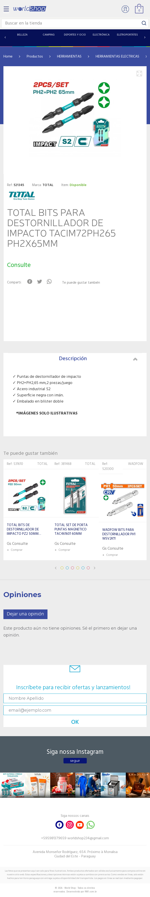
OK (75, 722)
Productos (35, 57)
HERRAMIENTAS (69, 57)
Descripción (98, 358)
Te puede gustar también (81, 283)
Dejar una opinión (25, 614)
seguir (75, 761)
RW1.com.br (91, 891)
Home (8, 57)
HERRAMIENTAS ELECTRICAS (117, 57)
